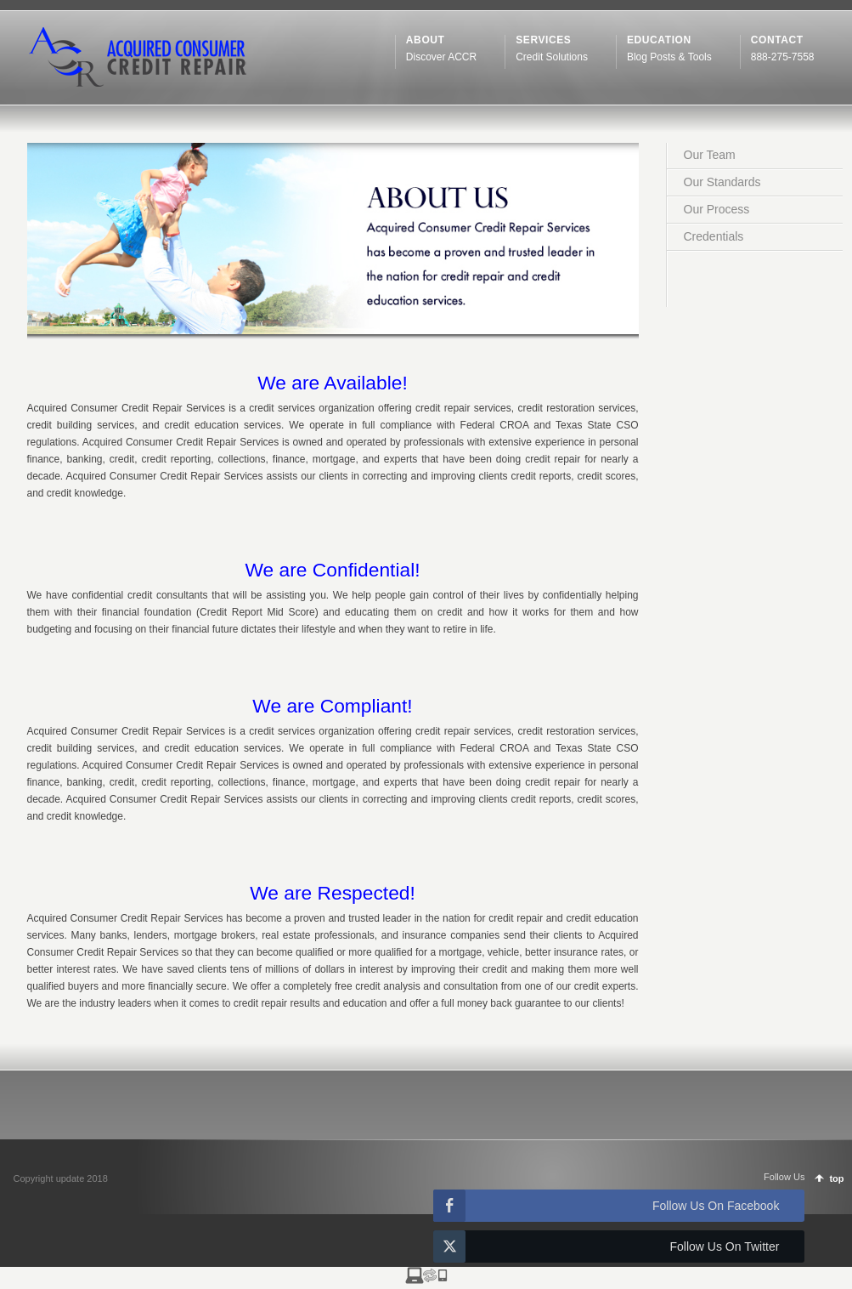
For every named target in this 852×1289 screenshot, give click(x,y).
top (836, 1178)
